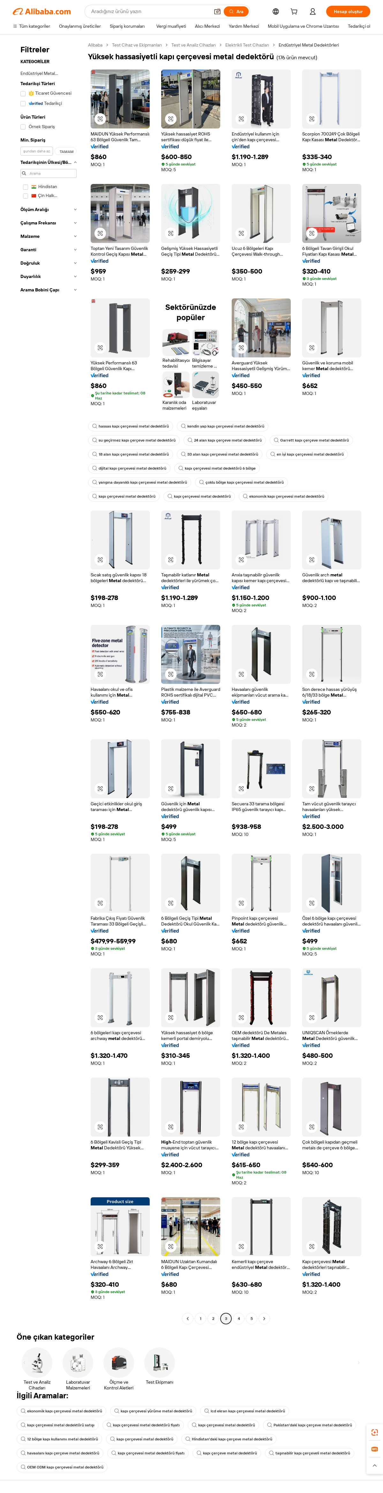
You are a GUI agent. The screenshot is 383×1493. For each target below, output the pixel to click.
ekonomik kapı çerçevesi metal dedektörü (283, 496)
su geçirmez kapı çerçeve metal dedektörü (134, 440)
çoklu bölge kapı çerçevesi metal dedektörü (241, 482)
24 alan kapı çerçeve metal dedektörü (225, 440)
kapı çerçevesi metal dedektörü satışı (57, 1425)
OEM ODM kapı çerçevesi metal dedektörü (62, 1467)
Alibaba (95, 45)
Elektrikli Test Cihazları (247, 45)
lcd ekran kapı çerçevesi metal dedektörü (244, 1411)
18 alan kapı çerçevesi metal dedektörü (130, 454)
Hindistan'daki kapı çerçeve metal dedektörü (228, 1439)
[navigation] (48, 682)
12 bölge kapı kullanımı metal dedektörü (59, 1439)
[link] (374, 1432)
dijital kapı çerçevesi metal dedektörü (129, 468)
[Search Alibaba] (149, 11)
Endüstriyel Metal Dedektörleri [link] (309, 45)
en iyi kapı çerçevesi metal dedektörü (307, 454)
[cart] (295, 12)
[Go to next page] (264, 1318)
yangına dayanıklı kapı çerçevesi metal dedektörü (139, 482)
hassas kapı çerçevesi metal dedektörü (130, 426)
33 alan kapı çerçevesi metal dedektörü (219, 454)
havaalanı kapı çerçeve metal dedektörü (60, 1453)
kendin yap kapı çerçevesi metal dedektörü (222, 426)
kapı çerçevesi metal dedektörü (123, 496)
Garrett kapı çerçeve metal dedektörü (311, 440)
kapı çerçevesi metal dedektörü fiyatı (143, 1425)
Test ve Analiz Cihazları (193, 45)
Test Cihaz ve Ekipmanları (137, 45)
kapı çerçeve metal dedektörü (227, 1453)
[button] (217, 11)
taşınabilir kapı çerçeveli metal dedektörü (309, 1453)
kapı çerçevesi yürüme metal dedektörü (153, 1411)
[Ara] (236, 11)
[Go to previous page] (187, 1318)
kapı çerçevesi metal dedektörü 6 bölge (217, 468)
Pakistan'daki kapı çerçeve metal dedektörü (309, 1425)
